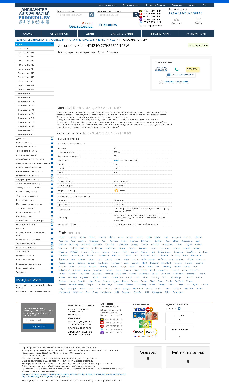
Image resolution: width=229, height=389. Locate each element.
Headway (175, 255)
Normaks (77, 270)
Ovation (127, 270)
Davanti (179, 244)
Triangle (161, 285)
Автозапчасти (22, 251)
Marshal (188, 263)
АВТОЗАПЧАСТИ (59, 33)
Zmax (95, 292)
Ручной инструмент (25, 200)
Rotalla (62, 277)
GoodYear (63, 255)
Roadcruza (96, 274)
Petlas (144, 270)
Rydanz (96, 277)
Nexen (187, 266)
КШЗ (147, 292)
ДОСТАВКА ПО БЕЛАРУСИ (79, 334)
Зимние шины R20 (26, 126)
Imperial (81, 259)
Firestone (63, 252)
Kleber (190, 259)
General (134, 252)
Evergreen (165, 248)
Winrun (200, 288)
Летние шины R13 (26, 52)
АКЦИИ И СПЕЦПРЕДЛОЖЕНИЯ (79, 322)
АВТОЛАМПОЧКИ (160, 33)
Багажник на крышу (25, 260)
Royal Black (85, 277)
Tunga (180, 285)
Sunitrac (62, 281)
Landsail (91, 263)
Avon (104, 241)
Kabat (118, 259)
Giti (153, 252)
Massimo (199, 263)
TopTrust (179, 281)
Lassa (126, 263)
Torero (189, 281)
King (171, 259)
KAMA (126, 259)
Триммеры (21, 272)
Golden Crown (164, 252)
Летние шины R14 (26, 56)
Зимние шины (24, 93)
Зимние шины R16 (26, 110)
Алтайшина (106, 292)
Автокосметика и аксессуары (29, 183)
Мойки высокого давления (28, 239)
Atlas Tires (63, 241)
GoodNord (191, 252)
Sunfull (199, 277)
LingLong (154, 263)
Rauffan (62, 274)
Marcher (178, 263)
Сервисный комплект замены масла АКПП (32, 233)
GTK (136, 255)
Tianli (152, 281)
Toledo (169, 281)
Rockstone (191, 274)
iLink (73, 259)
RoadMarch (121, 274)
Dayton (189, 244)
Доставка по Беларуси (155, 5)
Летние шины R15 (26, 61)
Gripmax (116, 255)
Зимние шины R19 (26, 122)
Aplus (149, 237)
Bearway (134, 241)
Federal (186, 248)
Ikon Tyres (63, 259)
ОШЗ (167, 292)
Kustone (81, 263)
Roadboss (84, 274)
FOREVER (74, 252)
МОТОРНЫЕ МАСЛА (75, 312)
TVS (188, 285)
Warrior (167, 288)
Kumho (71, 263)
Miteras (141, 266)
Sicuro (145, 277)
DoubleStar (111, 248)
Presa (184, 270)
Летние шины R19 (26, 77)
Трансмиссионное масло (27, 151)
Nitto (112, 39)
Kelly (144, 259)
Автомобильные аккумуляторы (30, 159)
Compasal (98, 244)
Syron (116, 281)
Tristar (171, 285)
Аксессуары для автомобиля (28, 187)
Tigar (160, 281)
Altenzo (102, 237)
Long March (166, 263)
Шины (101, 39)
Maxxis (73, 266)
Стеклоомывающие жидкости (29, 171)
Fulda (125, 252)
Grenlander (104, 255)
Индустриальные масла (26, 147)
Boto (168, 241)
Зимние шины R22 (26, 134)
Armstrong (176, 237)
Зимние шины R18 (26, 118)
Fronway (115, 252)
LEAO (144, 263)
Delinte (74, 248)
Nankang (167, 266)
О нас (205, 5)
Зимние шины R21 (26, 130)
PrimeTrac (195, 270)
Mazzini (82, 266)
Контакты (192, 5)
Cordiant (155, 244)
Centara (62, 244)
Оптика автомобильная (27, 224)
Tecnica (134, 281)
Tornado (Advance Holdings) (71, 285)
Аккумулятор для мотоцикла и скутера (33, 163)
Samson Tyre (117, 277)
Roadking (109, 274)
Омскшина (157, 292)
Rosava (202, 274)
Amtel (120, 237)
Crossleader (167, 244)
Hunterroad (196, 255)
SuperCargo (94, 281)
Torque (90, 285)
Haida (154, 255)
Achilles (62, 237)
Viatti (91, 288)
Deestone (63, 248)
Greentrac (91, 255)
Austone (82, 241)
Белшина (126, 292)
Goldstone (178, 252)
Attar (73, 241)
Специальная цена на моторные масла (34, 292)
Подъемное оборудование (28, 264)
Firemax (196, 248)
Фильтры (20, 228)
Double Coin (97, 248)
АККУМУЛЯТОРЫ (196, 33)
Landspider (103, 263)
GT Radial (127, 255)
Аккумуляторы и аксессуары (28, 179)
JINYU (100, 259)
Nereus (177, 266)
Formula (85, 252)
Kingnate (180, 259)
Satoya (129, 277)
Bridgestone (187, 241)
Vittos (117, 288)
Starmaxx (188, 277)
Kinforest (162, 259)
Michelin (92, 266)
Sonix (165, 277)
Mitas (132, 266)
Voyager (126, 288)
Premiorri (175, 270)
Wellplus (177, 288)
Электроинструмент (25, 208)
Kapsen (135, 259)
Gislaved (145, 252)
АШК (117, 292)
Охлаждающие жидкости (27, 175)
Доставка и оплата (131, 5)
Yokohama (77, 292)
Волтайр (137, 292)
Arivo (166, 237)
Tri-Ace (152, 285)
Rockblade (165, 274)
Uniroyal (72, 288)
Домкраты (20, 138)
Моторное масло (24, 142)
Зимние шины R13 (26, 97)
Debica (198, 244)
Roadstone (144, 274)
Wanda (149, 288)
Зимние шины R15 (26, 106)
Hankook (164, 255)
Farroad (176, 248)
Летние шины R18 (26, 73)
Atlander (198, 237)
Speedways (176, 277)
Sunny (72, 281)
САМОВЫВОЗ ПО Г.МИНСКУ (80, 332)
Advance (72, 237)
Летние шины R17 (26, 69)
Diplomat (84, 248)
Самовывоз (177, 5)
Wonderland (64, 292)
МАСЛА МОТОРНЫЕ (121, 33)
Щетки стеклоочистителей (28, 212)
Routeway (72, 277)
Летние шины (24, 48)
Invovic (91, 259)
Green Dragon (77, 255)
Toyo (110, 285)
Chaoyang (73, 244)
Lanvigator (116, 263)
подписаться (38, 326)
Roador (132, 274)
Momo (150, 266)
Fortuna (95, 252)
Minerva (113, 266)
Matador (62, 266)
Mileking (103, 266)
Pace (136, 270)
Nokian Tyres (64, 270)
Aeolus (83, 237)
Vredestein (138, 288)
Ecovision (143, 248)
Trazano (129, 285)
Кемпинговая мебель (26, 268)
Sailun (105, 277)
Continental (123, 244)
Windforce (189, 288)
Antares (140, 237)
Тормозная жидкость (25, 243)
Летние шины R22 (26, 89)
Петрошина (178, 292)
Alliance (92, 237)
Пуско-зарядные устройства (28, 167)
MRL (158, 266)
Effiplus (154, 248)
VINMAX (108, 288)
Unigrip (62, 288)
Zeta (88, 292)
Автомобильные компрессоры (30, 220)
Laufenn (135, 263)
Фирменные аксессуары (27, 196)
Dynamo (132, 248)
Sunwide (82, 281)
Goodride (203, 252)
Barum (124, 241)
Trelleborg (141, 285)
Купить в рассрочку (107, 5)
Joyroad (109, 259)
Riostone (73, 274)
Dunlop (122, 248)
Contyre (134, 244)
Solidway (155, 277)
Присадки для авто (24, 216)
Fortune (105, 252)
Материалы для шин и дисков (29, 204)
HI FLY (185, 255)
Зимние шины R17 (26, 114)
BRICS (175, 241)
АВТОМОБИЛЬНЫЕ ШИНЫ (78, 309)
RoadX (155, 274)
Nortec (87, 270)
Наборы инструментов (26, 192)
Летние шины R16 (26, 65)
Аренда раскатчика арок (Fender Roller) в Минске (34, 286)
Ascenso (187, 237)
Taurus (125, 281)
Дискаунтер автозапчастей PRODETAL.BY (40, 39)
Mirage (123, 266)
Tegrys (144, 281)
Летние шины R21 (26, 85)
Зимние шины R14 (26, 101)
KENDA (152, 259)
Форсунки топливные (26, 247)
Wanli (158, 288)
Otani (118, 270)
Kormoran (200, 259)
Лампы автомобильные (27, 155)
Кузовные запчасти (25, 255)
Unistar (82, 288)
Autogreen (93, 241)
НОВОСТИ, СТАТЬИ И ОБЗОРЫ (79, 324)
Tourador (100, 285)
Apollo (158, 237)
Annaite (130, 237)
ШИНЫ (90, 33)
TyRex (195, 285)
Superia (106, 281)
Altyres (112, 237)
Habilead (145, 255)
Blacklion (158, 241)
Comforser (85, 244)
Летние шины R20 (26, 81)
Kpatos (62, 263)
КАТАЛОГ (28, 33)
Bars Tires (114, 241)
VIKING (99, 288)
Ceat (197, 241)
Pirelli (152, 270)
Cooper (144, 244)
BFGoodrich (146, 241)
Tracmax (119, 285)
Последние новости (29, 280)
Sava (137, 277)
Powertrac (162, 270)
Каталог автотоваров (81, 39)
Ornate (109, 270)
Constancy (109, 244)
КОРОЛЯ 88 (174, 309)
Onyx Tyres (98, 270)
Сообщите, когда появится (182, 74)
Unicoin (205, 285)
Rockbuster (178, 274)
